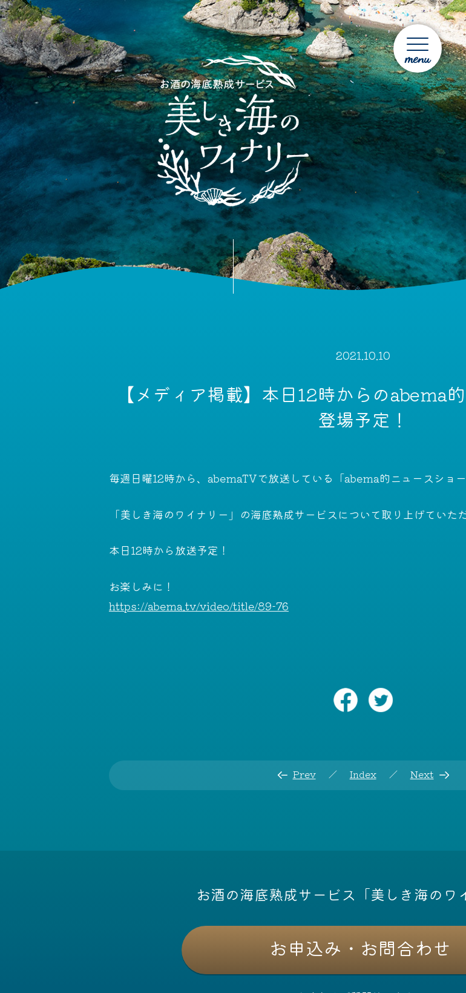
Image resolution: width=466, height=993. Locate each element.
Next (422, 774)
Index (362, 774)
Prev (303, 774)
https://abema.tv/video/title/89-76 (199, 605)
